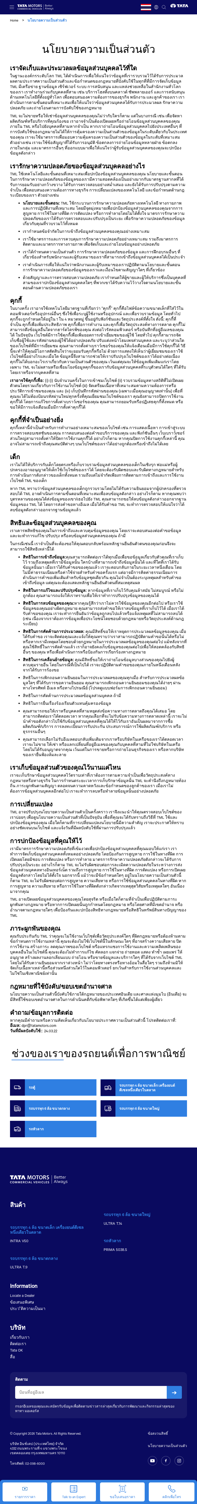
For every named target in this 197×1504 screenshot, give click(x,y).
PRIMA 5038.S (115, 1249)
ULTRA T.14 (113, 1223)
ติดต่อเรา (18, 1343)
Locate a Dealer (22, 1295)
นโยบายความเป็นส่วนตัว (167, 1446)
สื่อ (12, 1356)
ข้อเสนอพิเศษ (22, 1302)
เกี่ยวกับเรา (19, 1337)
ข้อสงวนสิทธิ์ (158, 1433)
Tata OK (16, 1350)
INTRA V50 (19, 1240)
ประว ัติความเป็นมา (27, 1308)
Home (14, 20)
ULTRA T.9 (18, 1267)
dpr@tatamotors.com (39, 1025)
